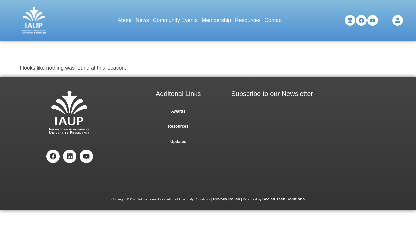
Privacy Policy (226, 199)
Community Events (175, 20)
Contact (274, 20)
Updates (178, 141)
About (125, 20)
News (142, 20)
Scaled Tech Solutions (283, 199)
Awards (178, 111)
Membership (216, 20)
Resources (247, 20)
